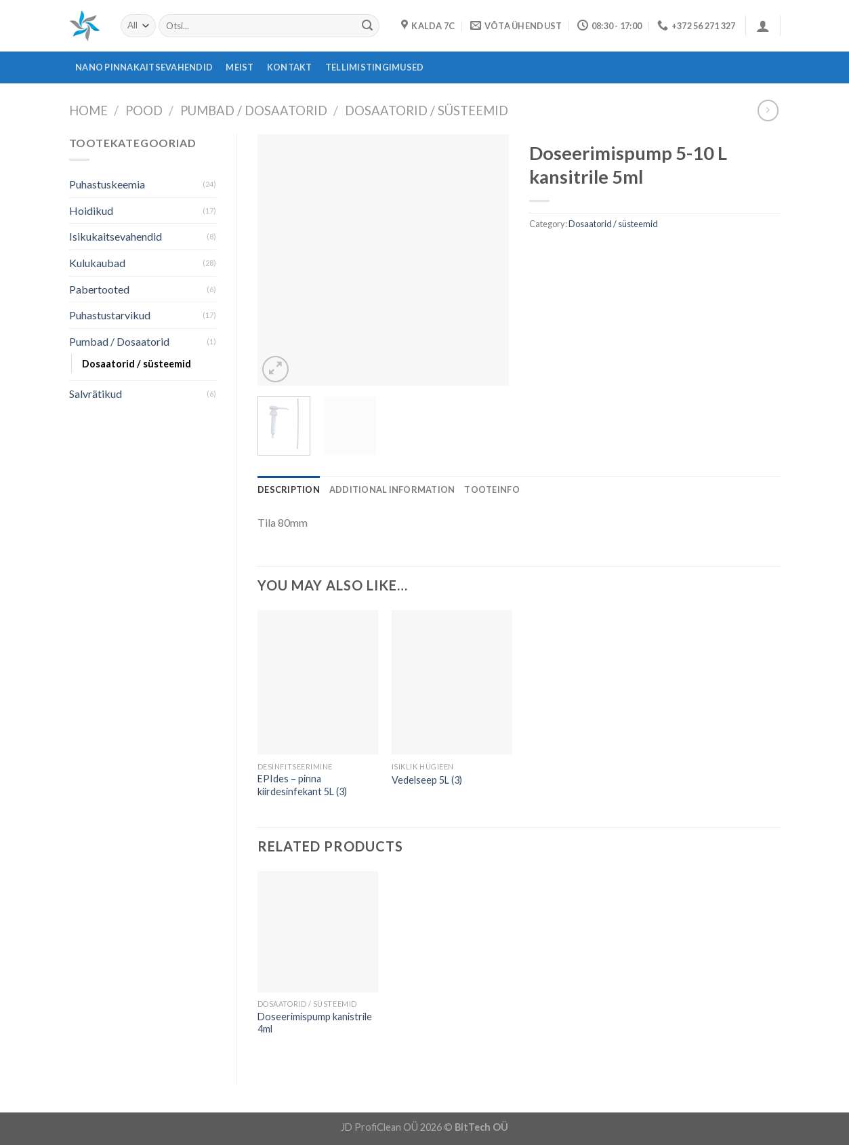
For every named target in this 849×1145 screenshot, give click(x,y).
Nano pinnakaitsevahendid (144, 67)
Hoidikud (91, 210)
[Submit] (367, 25)
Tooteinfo (491, 489)
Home (88, 110)
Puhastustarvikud (109, 314)
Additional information (392, 489)
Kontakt (289, 67)
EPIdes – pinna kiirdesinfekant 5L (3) (302, 785)
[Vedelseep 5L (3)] (452, 682)
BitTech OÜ (481, 1127)
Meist (239, 67)
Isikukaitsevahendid (115, 236)
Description (288, 489)
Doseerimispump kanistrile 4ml (314, 1023)
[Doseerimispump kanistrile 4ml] (317, 931)
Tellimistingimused (374, 67)
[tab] (288, 489)
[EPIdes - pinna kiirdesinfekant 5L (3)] (317, 682)
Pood (144, 110)
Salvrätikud (95, 393)
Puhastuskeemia (107, 184)
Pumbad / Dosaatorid (253, 110)
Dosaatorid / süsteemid (426, 110)
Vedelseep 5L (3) (427, 780)
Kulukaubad (97, 262)
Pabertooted (99, 289)
